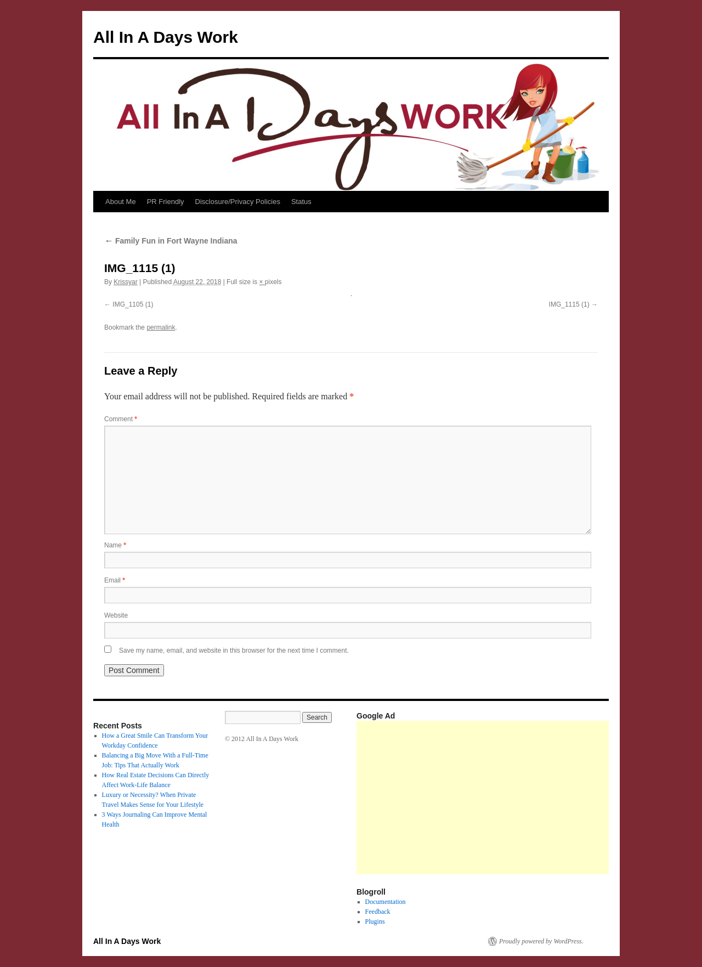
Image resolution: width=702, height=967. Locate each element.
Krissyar (125, 282)
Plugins (375, 921)
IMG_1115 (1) (569, 304)
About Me (120, 201)
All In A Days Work (165, 37)
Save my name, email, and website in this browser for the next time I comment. (234, 650)
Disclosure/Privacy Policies (237, 201)
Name (115, 545)
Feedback (377, 911)
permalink (160, 327)
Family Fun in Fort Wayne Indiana (170, 240)
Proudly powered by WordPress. (541, 941)
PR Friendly (165, 201)
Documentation (385, 902)
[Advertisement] (529, 797)
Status (301, 201)
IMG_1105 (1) (132, 304)
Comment (120, 419)
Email (114, 580)
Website (116, 615)
